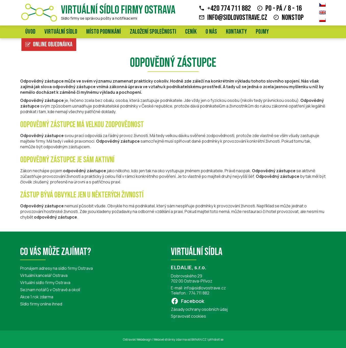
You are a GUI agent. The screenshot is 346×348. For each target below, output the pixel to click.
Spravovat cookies (188, 316)
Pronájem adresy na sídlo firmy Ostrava (56, 268)
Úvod (30, 32)
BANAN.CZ (199, 339)
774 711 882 (199, 293)
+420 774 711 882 (229, 8)
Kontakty (236, 32)
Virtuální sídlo (60, 32)
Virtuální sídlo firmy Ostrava (118, 10)
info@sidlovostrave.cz (237, 17)
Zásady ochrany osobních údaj (199, 309)
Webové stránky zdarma (170, 339)
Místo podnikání (103, 32)
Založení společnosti (153, 32)
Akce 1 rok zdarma (36, 297)
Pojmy (262, 32)
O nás (211, 32)
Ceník (191, 32)
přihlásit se (215, 339)
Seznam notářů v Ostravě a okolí (50, 289)
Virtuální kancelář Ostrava (44, 275)
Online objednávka (52, 44)
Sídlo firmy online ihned (41, 304)
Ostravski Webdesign (137, 339)
